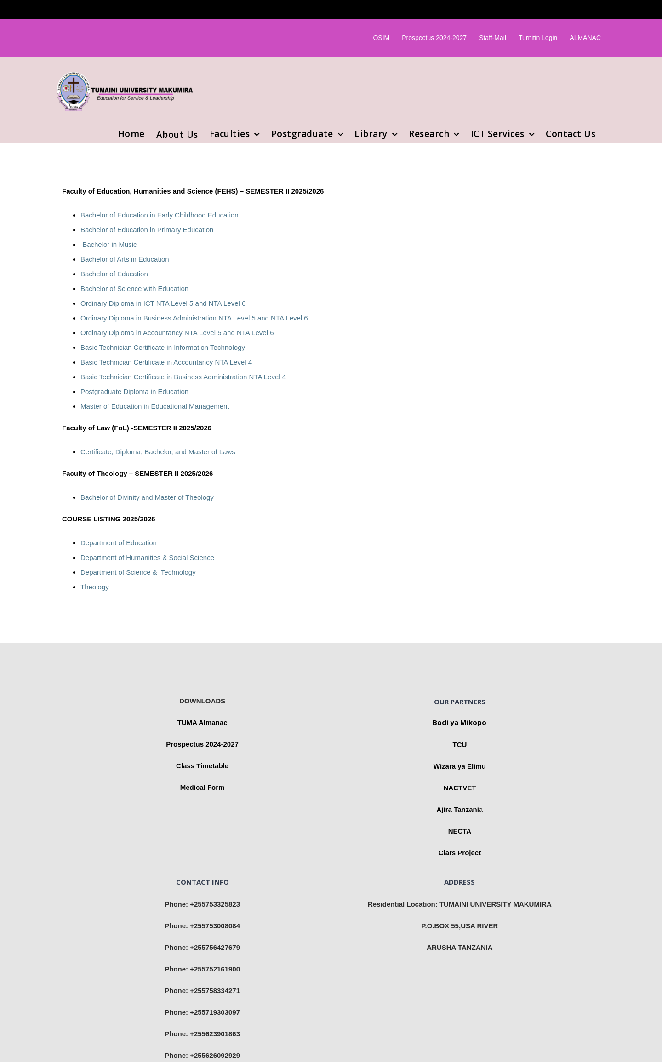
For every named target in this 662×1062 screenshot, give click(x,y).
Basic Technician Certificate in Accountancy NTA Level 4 (166, 362)
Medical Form (202, 787)
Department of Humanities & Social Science (147, 557)
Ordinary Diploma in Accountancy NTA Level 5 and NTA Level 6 (177, 333)
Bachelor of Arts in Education (124, 259)
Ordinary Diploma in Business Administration (149, 318)
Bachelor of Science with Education (134, 288)
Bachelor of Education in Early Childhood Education (159, 215)
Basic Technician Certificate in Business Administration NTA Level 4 (183, 377)
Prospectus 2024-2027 (202, 744)
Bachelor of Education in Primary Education (146, 230)
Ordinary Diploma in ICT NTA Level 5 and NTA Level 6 (162, 303)
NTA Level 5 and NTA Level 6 (263, 318)
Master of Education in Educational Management (154, 406)
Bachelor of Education (114, 274)
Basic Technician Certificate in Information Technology (162, 347)
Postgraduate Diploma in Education (134, 391)
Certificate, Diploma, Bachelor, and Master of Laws (157, 452)
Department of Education (118, 543)
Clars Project (460, 852)
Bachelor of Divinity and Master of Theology (147, 497)
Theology (94, 587)
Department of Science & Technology (138, 572)
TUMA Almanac (202, 722)
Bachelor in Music (108, 244)
